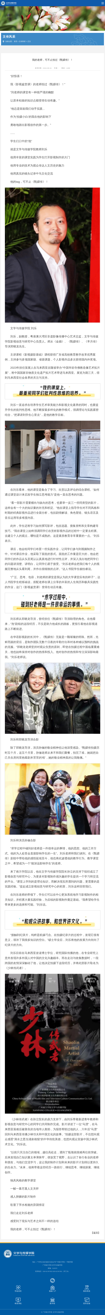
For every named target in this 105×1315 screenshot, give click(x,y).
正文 (29, 41)
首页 (15, 41)
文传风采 (22, 41)
